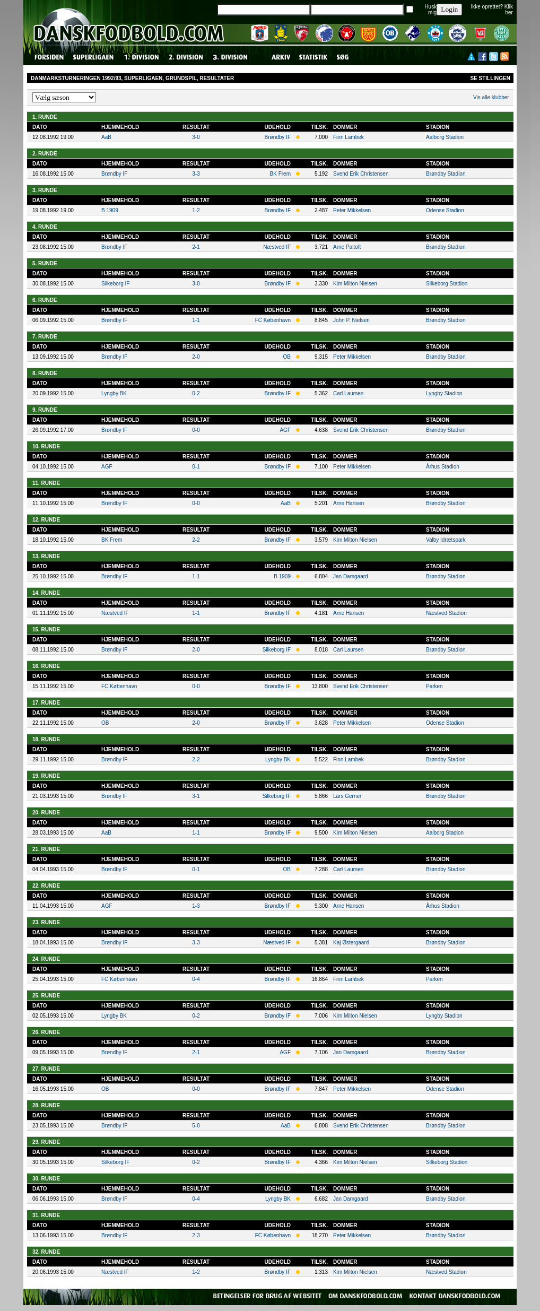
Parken (434, 686)
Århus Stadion (442, 467)
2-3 (195, 1235)
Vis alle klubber (491, 97)
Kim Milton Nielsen (355, 283)
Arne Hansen (348, 503)
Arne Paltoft (347, 247)
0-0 (195, 430)
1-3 (195, 906)
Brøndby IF (278, 137)
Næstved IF (277, 247)
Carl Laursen (348, 393)
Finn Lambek (348, 137)
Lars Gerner (347, 796)
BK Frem (280, 174)
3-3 (195, 174)
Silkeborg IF (115, 283)
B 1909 (109, 210)
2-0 (195, 357)
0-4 (195, 979)
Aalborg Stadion (445, 137)
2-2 (195, 540)
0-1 (195, 467)
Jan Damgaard (350, 576)
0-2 (195, 393)
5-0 (195, 1125)
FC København (273, 320)
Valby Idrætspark (446, 540)
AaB (106, 137)
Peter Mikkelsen (352, 210)
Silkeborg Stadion (446, 283)
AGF (285, 430)
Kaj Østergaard (351, 942)
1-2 (195, 210)
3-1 (195, 796)
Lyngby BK (114, 393)
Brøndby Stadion (446, 174)
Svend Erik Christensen (361, 174)
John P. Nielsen (351, 320)
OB (287, 357)
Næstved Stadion (446, 613)
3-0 (195, 137)
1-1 (195, 320)
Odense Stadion (445, 210)
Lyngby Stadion (444, 393)
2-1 (195, 247)
